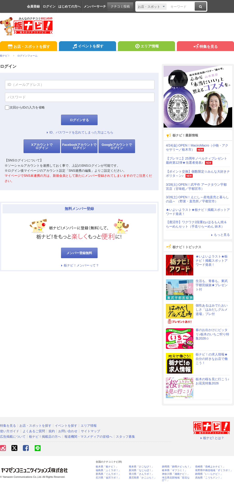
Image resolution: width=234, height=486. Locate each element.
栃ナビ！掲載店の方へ (45, 436)
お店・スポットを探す (28, 46)
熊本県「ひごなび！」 (141, 466)
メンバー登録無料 (79, 253)
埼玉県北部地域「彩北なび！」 (176, 478)
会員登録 (33, 6)
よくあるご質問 (34, 431)
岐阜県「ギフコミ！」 (174, 470)
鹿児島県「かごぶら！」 (143, 477)
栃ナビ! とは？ (211, 438)
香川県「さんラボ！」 (141, 474)
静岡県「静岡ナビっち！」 (177, 466)
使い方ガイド (9, 431)
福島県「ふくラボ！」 (108, 470)
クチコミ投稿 (120, 6)
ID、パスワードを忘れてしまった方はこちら (79, 132)
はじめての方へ (69, 6)
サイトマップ (90, 431)
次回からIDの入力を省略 (27, 107)
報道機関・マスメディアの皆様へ (88, 436)
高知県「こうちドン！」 (209, 477)
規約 (51, 431)
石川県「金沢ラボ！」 (108, 477)
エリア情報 (146, 46)
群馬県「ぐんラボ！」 (108, 474)
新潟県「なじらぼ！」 (141, 470)
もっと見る (220, 234)
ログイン (49, 6)
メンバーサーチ (95, 6)
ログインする (79, 120)
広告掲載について (13, 436)
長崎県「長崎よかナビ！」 (210, 466)
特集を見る (205, 46)
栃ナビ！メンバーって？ (79, 265)
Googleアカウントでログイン (117, 146)
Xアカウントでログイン (41, 146)
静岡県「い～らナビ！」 (209, 474)
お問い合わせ (67, 431)
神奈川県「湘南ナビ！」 (176, 474)
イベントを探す (87, 46)
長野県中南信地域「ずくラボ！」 (214, 470)
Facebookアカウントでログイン (79, 146)
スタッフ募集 (125, 436)
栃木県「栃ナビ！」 (107, 466)
